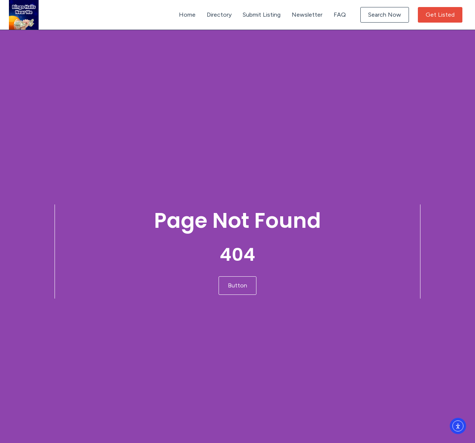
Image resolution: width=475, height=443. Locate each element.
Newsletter (307, 14)
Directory (219, 14)
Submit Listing (262, 14)
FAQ (340, 14)
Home (187, 14)
